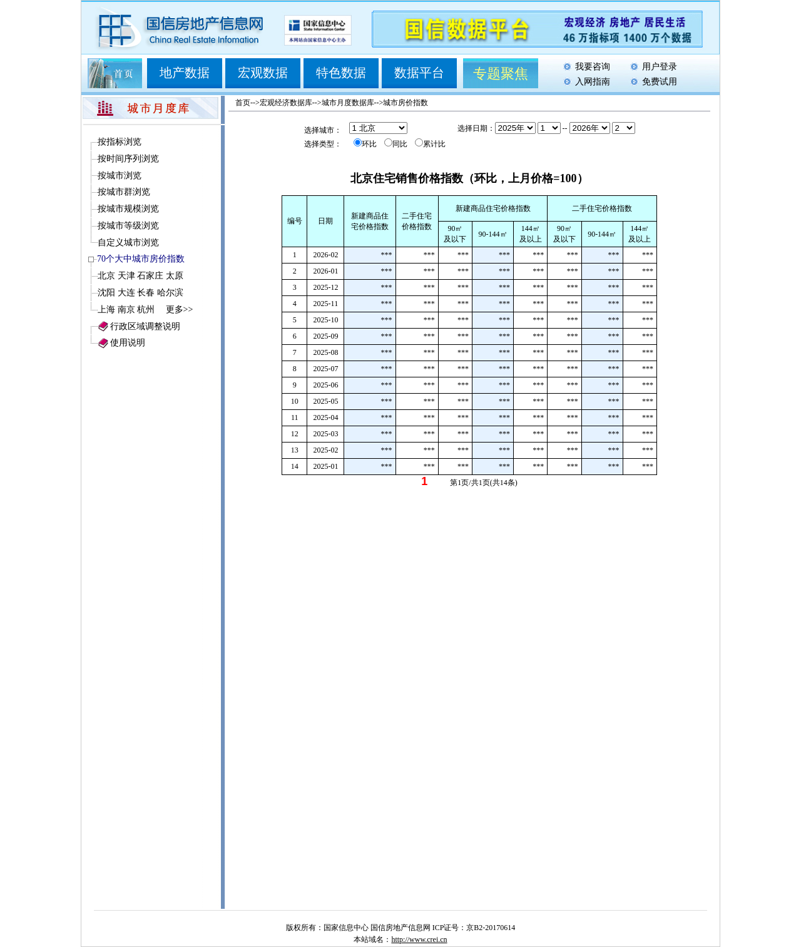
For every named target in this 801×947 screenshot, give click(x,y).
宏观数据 (263, 72)
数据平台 (419, 72)
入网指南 (592, 81)
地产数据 (185, 72)
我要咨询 (592, 66)
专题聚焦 (500, 73)
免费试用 (659, 81)
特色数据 (341, 72)
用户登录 (659, 66)
